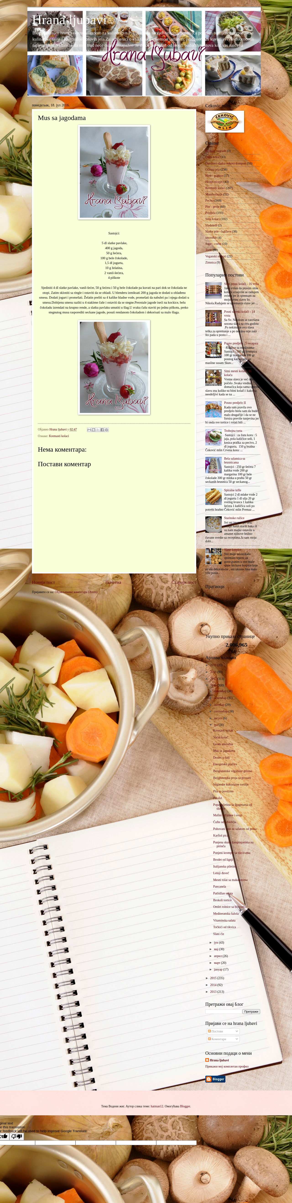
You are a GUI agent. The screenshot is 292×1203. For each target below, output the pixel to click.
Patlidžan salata (223, 893)
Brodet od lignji (223, 859)
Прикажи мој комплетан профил (226, 1066)
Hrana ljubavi (69, 19)
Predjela (210, 213)
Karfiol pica (220, 835)
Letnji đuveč (221, 873)
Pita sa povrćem (223, 791)
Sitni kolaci (212, 219)
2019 (213, 665)
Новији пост (43, 582)
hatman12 (157, 1106)
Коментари (217, 1039)
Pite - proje (212, 206)
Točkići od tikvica (224, 927)
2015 (213, 978)
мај (216, 949)
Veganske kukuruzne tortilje (230, 784)
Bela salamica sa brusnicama (234, 460)
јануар (218, 969)
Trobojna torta (233, 431)
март (217, 963)
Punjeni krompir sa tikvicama (231, 853)
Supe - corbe (213, 244)
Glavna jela (212, 169)
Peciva (209, 200)
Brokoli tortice (222, 900)
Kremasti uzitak (223, 730)
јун (216, 942)
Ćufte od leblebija (224, 822)
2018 (213, 672)
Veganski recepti (215, 256)
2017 (213, 679)
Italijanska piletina (224, 866)
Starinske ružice (234, 518)
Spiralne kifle (232, 490)
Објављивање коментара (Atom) (76, 592)
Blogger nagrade (215, 151)
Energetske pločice (225, 764)
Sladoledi (211, 225)
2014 (213, 985)
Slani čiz (218, 934)
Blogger (185, 1106)
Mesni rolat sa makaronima (230, 880)
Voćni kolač (220, 737)
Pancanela (219, 886)
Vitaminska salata (224, 920)
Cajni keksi (212, 157)
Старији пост (184, 582)
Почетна (113, 582)
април (218, 956)
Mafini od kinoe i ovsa (227, 815)
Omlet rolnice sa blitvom (229, 907)
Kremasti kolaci (59, 436)
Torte (208, 250)
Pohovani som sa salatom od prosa (234, 829)
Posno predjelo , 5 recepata (241, 343)
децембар (220, 691)
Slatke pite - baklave (218, 231)
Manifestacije (213, 194)
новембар (220, 698)
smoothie (211, 237)
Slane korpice (232, 549)
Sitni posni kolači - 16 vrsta (241, 284)
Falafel (217, 798)
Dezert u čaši (221, 757)
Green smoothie (223, 744)
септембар (221, 711)
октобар (219, 704)
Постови (215, 1031)
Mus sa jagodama (224, 751)
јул (216, 725)
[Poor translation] (16, 1136)
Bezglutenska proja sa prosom (232, 778)
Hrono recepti (214, 182)
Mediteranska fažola (226, 913)
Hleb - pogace (214, 175)
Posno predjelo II (235, 402)
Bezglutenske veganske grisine (232, 771)
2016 (213, 685)
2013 (213, 991)
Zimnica (210, 262)
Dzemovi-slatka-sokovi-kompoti (225, 163)
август (218, 718)
